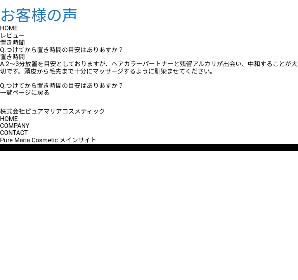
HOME (8, 118)
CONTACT (14, 132)
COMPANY (14, 126)
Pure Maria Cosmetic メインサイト (48, 140)
